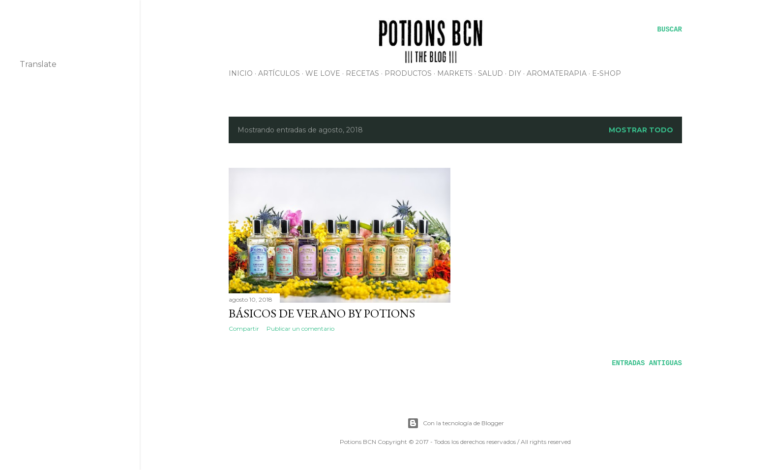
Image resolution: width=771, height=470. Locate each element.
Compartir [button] (244, 328)
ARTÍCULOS (279, 73)
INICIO (241, 73)
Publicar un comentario (300, 328)
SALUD (490, 73)
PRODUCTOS (408, 73)
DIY (514, 73)
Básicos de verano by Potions (322, 313)
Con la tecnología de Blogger (455, 423)
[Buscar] (669, 29)
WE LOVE (322, 73)
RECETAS (362, 73)
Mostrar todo (641, 129)
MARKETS (455, 73)
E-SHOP (606, 73)
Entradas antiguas (647, 363)
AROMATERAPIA (557, 73)
